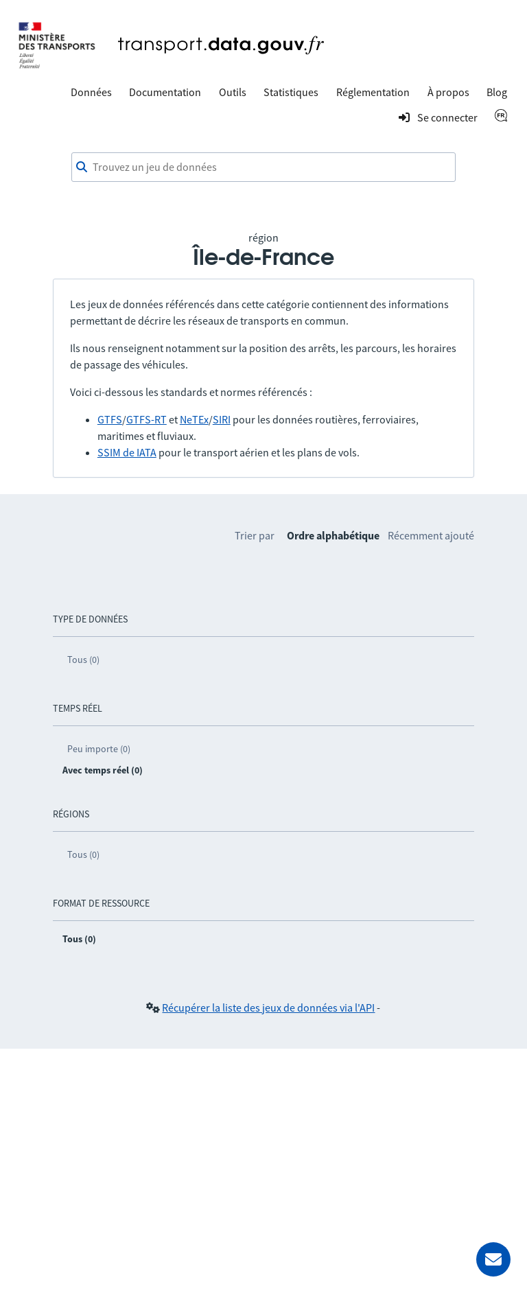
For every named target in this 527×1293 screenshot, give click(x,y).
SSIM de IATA (126, 452)
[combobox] (263, 167)
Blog (497, 92)
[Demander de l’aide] (493, 1259)
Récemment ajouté (431, 535)
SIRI (222, 419)
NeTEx (194, 419)
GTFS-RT (146, 419)
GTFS (109, 419)
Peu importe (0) (98, 749)
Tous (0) (83, 659)
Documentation (165, 92)
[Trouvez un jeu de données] (263, 167)
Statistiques (291, 92)
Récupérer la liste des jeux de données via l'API (268, 1007)
